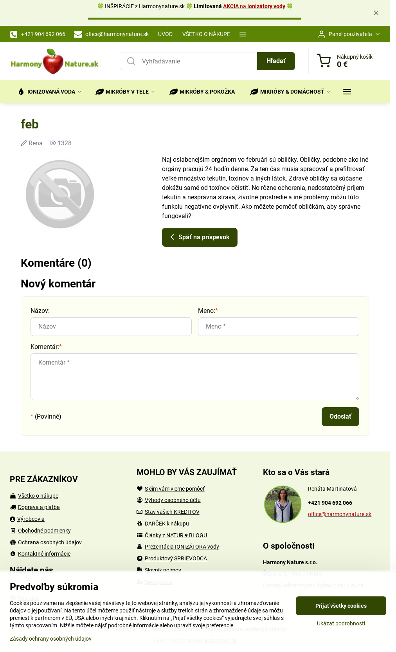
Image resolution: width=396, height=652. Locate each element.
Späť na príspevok (198, 237)
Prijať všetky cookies (341, 606)
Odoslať (340, 416)
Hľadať (276, 61)
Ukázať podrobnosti (341, 623)
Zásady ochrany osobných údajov (51, 639)
